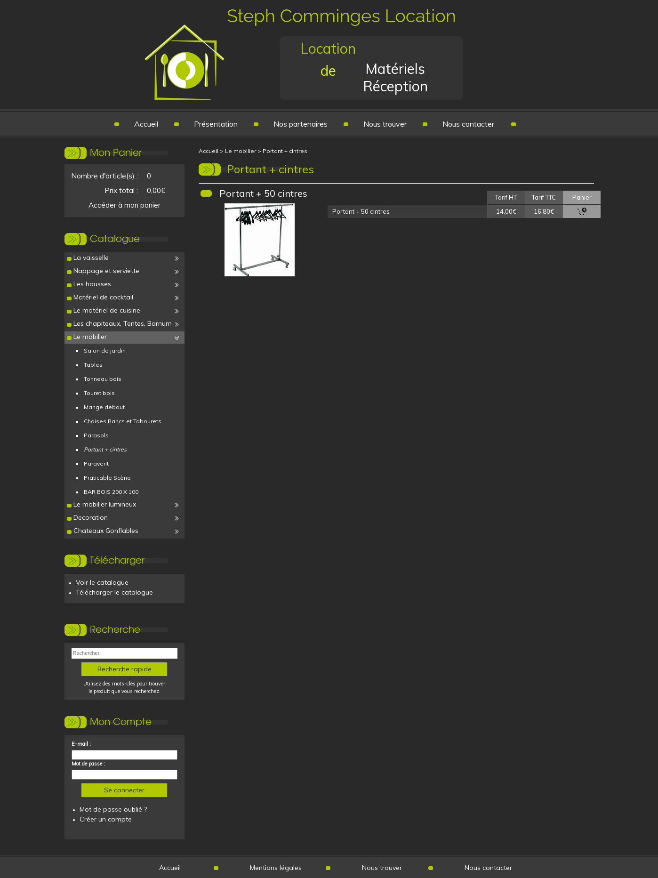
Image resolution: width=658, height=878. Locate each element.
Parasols (96, 435)
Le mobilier (240, 150)
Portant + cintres (285, 150)
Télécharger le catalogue (114, 592)
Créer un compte (106, 819)
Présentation (216, 124)
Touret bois (99, 392)
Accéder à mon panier (124, 205)
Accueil (146, 124)
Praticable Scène (107, 477)
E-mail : (81, 744)
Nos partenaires (300, 124)
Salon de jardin (105, 350)
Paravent (96, 463)
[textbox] (124, 653)
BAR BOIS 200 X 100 (111, 491)
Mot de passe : (88, 763)
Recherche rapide (124, 669)
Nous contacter (468, 124)
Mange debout (104, 407)
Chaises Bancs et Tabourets (122, 421)
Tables (93, 364)
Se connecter (124, 790)
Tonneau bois (102, 378)
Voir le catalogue (102, 582)
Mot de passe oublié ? (113, 809)
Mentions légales (276, 867)
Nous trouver (385, 124)
